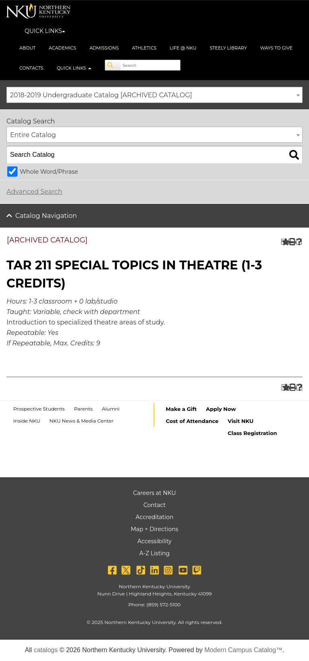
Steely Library (228, 48)
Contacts (31, 68)
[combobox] (154, 95)
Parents (83, 409)
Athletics (144, 48)
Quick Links (74, 68)
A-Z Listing (154, 553)
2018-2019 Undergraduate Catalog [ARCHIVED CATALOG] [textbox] (101, 95)
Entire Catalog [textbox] (33, 135)
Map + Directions (154, 529)
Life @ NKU (183, 48)
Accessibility (155, 541)
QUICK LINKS (45, 31)
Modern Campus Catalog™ (243, 650)
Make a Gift (181, 409)
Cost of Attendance (192, 421)
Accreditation (154, 517)
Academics (62, 48)
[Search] (113, 65)
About (27, 48)
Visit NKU (240, 421)
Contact (154, 505)
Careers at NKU (154, 493)
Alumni (110, 409)
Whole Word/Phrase (49, 171)
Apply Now (221, 409)
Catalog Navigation (46, 216)
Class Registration (252, 433)
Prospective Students (39, 409)
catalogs (46, 650)
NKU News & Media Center (81, 421)
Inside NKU (26, 421)
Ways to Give (276, 48)
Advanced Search (34, 191)
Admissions (104, 48)
